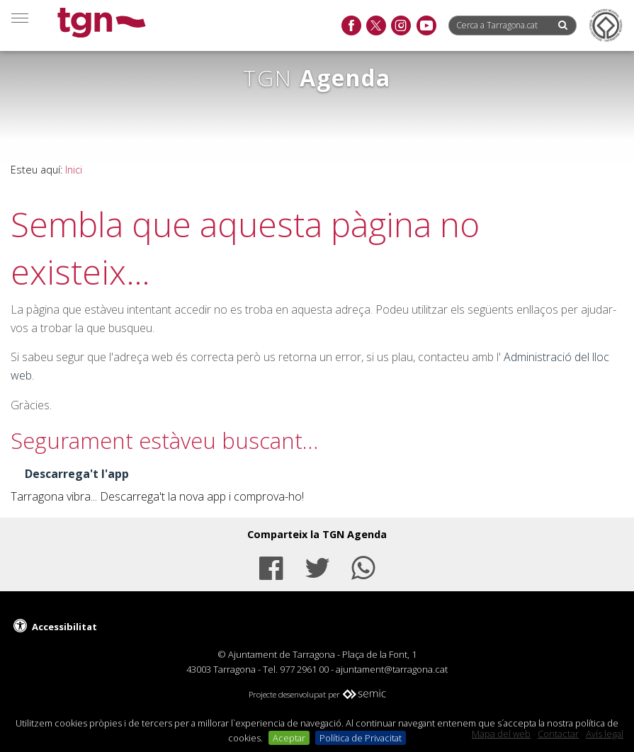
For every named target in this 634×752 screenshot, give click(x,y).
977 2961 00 (304, 669)
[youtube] (426, 26)
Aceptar (289, 737)
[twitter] (376, 26)
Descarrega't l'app (77, 474)
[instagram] (400, 26)
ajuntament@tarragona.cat (392, 669)
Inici (73, 169)
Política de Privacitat (360, 737)
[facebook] (351, 26)
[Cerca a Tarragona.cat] (502, 25)
